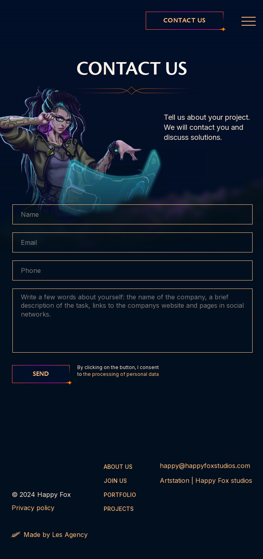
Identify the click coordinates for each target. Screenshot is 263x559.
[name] (132, 214)
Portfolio (120, 494)
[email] (132, 242)
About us (118, 466)
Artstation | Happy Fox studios (206, 480)
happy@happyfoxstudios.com (205, 466)
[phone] (132, 270)
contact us (184, 20)
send (41, 373)
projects (119, 508)
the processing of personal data (121, 374)
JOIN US (115, 480)
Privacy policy (33, 508)
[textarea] (132, 321)
